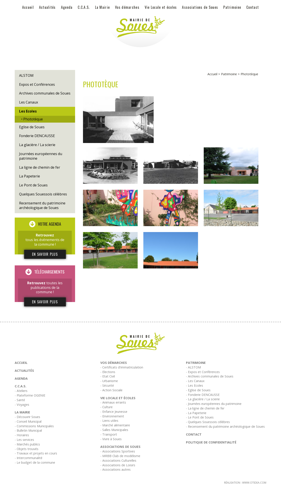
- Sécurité (107, 385)
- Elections (107, 372)
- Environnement (112, 416)
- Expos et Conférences (203, 372)
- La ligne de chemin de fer (205, 408)
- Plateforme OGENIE (30, 395)
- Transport (108, 434)
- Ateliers (21, 391)
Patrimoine (232, 7)
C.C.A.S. (84, 7)
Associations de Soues (200, 7)
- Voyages (22, 404)
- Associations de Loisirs (117, 465)
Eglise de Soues (32, 127)
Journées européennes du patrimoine (40, 156)
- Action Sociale (111, 390)
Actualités (47, 7)
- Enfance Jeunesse (113, 411)
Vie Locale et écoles (161, 7)
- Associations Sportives (117, 451)
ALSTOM (26, 75)
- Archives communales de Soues (209, 376)
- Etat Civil (107, 376)
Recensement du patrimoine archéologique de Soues (42, 205)
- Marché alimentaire (115, 425)
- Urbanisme (109, 381)
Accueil (28, 7)
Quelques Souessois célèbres (43, 194)
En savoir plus (45, 254)
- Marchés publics (27, 444)
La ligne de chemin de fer (39, 167)
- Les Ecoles (194, 385)
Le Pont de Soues (33, 185)
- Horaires (22, 435)
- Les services (24, 440)
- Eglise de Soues (198, 390)
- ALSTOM (193, 367)
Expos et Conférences (37, 84)
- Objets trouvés (26, 449)
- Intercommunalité (28, 458)
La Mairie (102, 7)
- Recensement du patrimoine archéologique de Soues (225, 426)
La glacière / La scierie (37, 144)
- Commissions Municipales (34, 426)
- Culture (106, 407)
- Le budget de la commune (35, 462)
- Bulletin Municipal (28, 430)
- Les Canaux (195, 381)
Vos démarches (127, 7)
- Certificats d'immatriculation (121, 367)
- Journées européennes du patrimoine (213, 404)
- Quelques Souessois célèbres (208, 422)
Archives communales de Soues (44, 93)
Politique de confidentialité (211, 442)
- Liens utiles (109, 420)
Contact (252, 7)
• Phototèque (32, 119)
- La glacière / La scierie (203, 399)
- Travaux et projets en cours (36, 453)
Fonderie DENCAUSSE (37, 135)
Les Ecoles (28, 111)
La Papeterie (29, 176)
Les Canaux (28, 102)
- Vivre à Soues (111, 439)
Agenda (67, 7)
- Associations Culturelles (118, 460)
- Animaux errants (113, 402)
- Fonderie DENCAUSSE (203, 395)
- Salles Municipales (114, 430)
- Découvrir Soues (27, 417)
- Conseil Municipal (28, 421)
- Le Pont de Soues (200, 417)
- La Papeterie (196, 413)
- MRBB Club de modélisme (120, 456)
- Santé (20, 400)
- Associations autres (115, 469)
